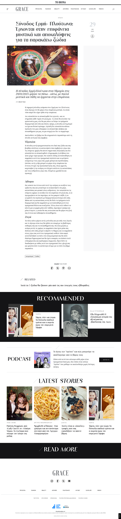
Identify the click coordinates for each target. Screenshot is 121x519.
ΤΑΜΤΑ (38, 314)
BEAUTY (56, 9)
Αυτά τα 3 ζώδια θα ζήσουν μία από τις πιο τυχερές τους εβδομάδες (54, 285)
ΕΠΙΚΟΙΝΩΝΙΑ (53, 498)
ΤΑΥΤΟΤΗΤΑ (36, 498)
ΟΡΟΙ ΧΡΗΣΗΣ (44, 498)
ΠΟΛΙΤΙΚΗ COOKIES (82, 498)
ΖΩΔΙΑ (60, 17)
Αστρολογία (29, 256)
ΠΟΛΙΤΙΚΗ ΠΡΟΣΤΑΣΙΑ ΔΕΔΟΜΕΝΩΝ (67, 498)
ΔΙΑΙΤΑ (64, 422)
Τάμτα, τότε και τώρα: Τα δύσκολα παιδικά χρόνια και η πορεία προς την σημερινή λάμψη (45, 322)
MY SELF (83, 9)
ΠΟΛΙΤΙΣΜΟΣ (75, 9)
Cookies (119, 516)
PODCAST (19, 359)
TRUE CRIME (11, 422)
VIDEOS (101, 9)
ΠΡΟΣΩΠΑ (38, 9)
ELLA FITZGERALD (97, 311)
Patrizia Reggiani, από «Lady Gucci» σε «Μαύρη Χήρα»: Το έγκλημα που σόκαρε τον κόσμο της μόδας (18, 431)
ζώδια (39, 135)
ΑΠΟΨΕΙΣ (66, 9)
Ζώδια (37, 256)
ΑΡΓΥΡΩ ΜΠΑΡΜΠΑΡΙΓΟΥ (43, 422)
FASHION (48, 9)
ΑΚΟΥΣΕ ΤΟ (106, 360)
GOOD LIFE (92, 9)
